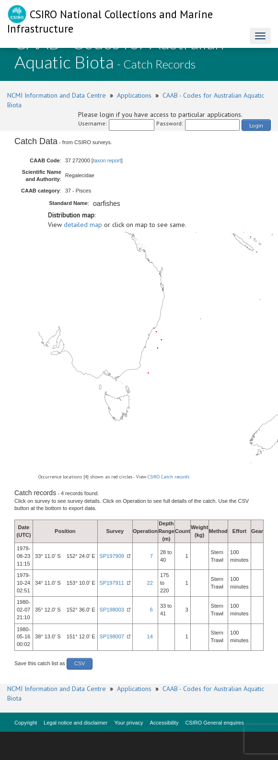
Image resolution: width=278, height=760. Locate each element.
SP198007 (112, 636)
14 (150, 636)
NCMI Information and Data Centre (56, 95)
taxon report (107, 160)
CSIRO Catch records (168, 477)
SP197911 (112, 583)
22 (150, 583)
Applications (134, 95)
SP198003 (112, 610)
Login (256, 125)
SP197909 (112, 556)
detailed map (83, 224)
